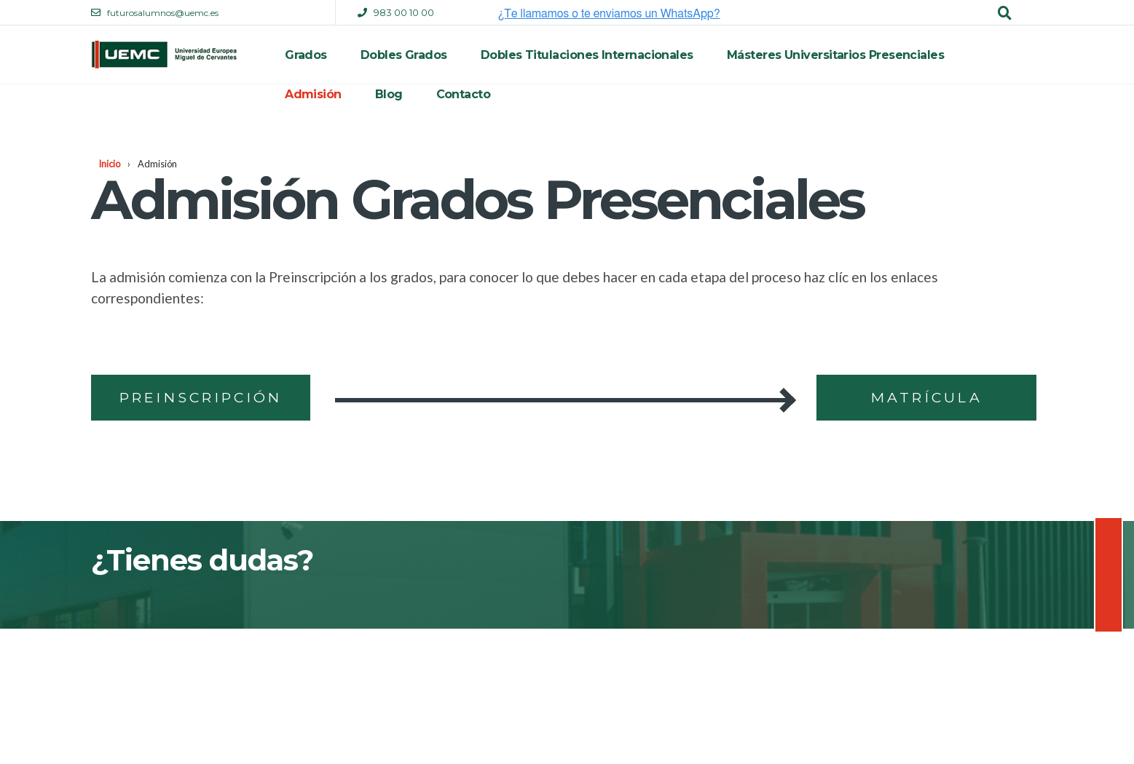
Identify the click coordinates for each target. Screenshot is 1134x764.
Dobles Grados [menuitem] (404, 55)
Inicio (109, 164)
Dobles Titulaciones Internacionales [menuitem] (587, 55)
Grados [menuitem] (306, 55)
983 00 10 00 (404, 12)
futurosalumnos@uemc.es (162, 12)
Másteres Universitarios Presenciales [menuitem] (835, 55)
